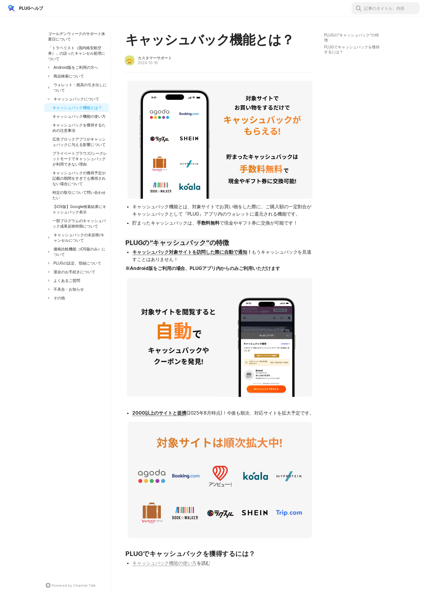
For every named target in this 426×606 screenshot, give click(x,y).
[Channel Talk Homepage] (76, 585)
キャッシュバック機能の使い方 (164, 563)
